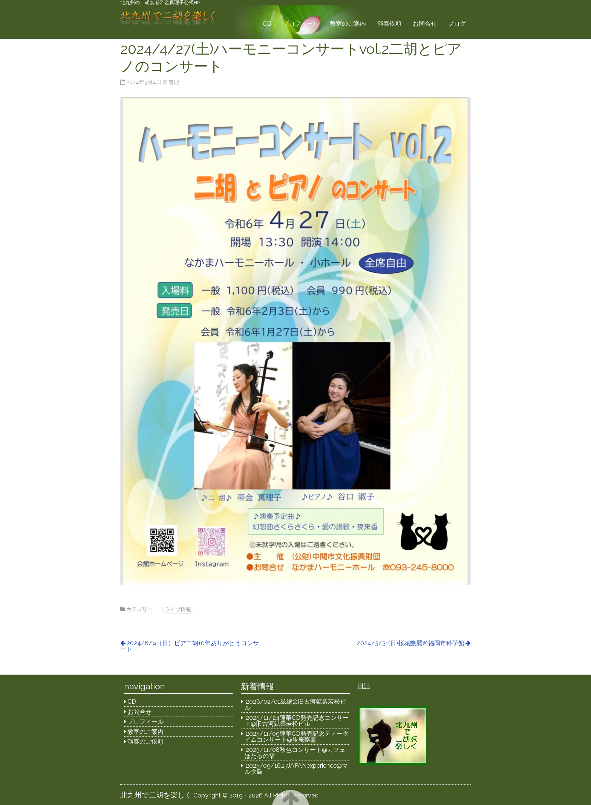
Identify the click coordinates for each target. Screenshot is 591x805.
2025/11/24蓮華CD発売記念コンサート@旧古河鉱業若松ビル (297, 720)
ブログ (457, 23)
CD (267, 23)
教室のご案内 (348, 23)
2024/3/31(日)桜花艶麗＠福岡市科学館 (410, 643)
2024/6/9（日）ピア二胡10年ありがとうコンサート (189, 646)
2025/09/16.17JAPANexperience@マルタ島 (296, 768)
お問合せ (425, 23)
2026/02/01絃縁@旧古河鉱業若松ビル (295, 704)
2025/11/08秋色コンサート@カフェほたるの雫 (295, 752)
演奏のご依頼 (145, 741)
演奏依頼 (389, 23)
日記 (364, 686)
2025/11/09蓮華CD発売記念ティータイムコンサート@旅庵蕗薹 (297, 736)
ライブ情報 (178, 609)
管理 (173, 82)
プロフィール (301, 23)
